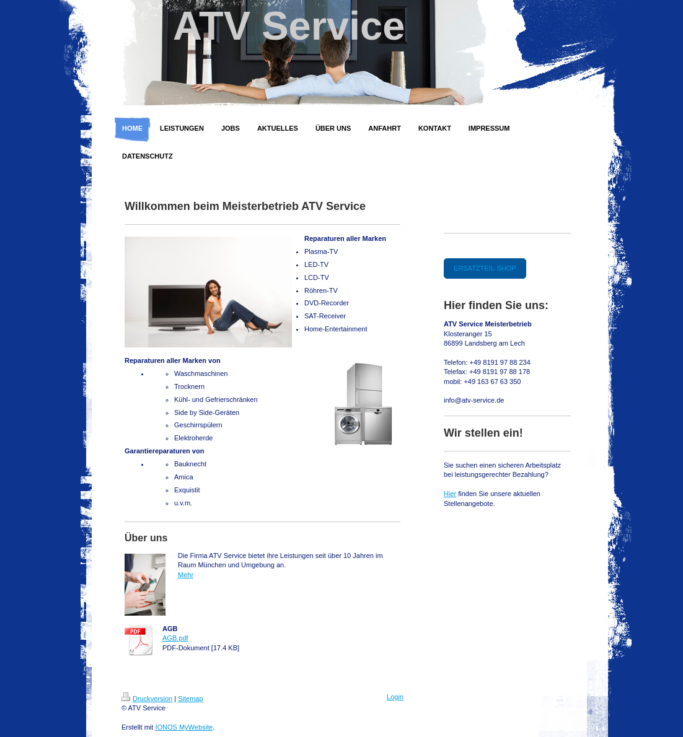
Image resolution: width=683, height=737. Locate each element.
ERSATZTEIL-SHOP (485, 268)
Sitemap (190, 698)
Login (395, 696)
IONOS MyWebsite (184, 727)
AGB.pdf (175, 638)
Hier (450, 493)
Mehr (185, 574)
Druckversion (146, 698)
